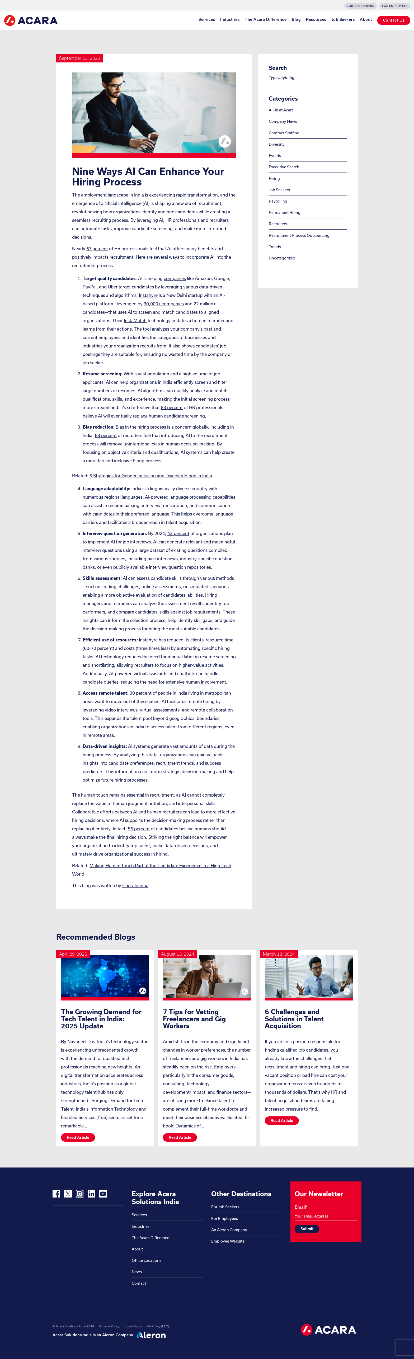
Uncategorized (282, 258)
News (137, 1271)
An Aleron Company (229, 1230)
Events (275, 155)
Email (301, 1207)
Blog (296, 19)
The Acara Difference (265, 19)
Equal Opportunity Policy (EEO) (147, 1326)
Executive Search (284, 167)
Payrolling (278, 201)
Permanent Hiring (284, 212)
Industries (229, 19)
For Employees (395, 5)
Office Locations (146, 1260)
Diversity (277, 144)
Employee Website (227, 1241)
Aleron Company (117, 1335)
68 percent (106, 435)
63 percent (172, 407)
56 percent (139, 828)
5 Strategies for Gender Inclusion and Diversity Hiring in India (151, 475)
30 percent (141, 692)
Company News (283, 121)
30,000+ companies (164, 303)
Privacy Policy (109, 1326)
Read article (78, 1137)
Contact (139, 1283)
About (366, 19)
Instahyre (148, 295)
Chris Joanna (135, 885)
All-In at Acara (281, 110)
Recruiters (278, 224)
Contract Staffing (284, 133)
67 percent (97, 248)
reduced (175, 639)
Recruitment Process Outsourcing (299, 235)
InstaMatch (135, 320)
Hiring (274, 178)
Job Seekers (343, 19)
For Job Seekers (360, 5)
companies (175, 278)
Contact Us (393, 20)
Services (207, 19)
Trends (275, 246)
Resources (316, 19)
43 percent (178, 533)
